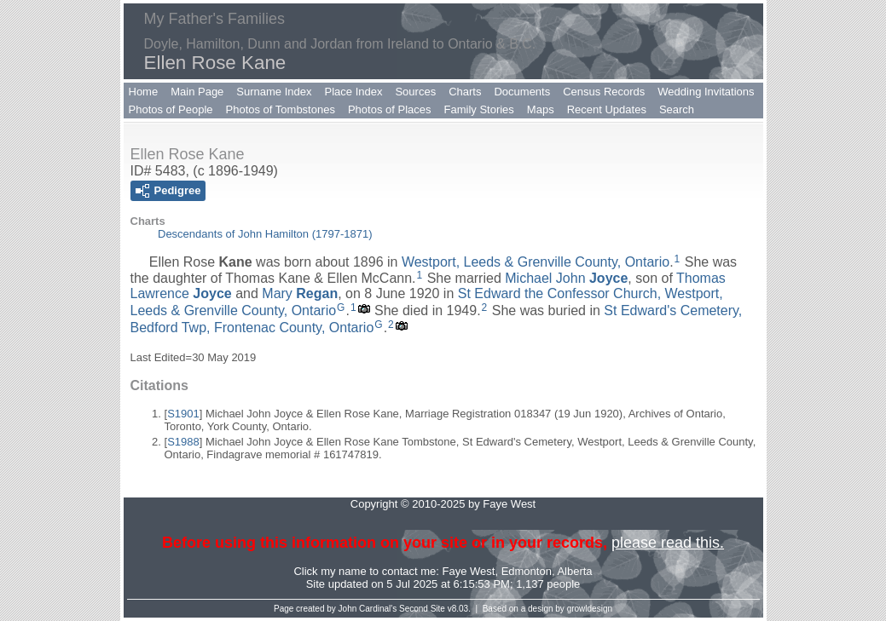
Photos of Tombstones (280, 109)
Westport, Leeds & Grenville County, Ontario (535, 262)
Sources (415, 91)
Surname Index (273, 91)
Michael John (566, 278)
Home (144, 91)
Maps (540, 109)
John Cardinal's (368, 608)
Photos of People (171, 109)
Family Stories (479, 109)
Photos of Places (389, 109)
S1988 (183, 441)
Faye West (469, 571)
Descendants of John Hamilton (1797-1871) (265, 233)
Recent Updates (606, 109)
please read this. (667, 542)
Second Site (422, 608)
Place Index (354, 91)
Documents (522, 91)
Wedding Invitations (705, 91)
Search (676, 109)
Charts (465, 91)
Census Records (604, 91)
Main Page (197, 91)
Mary (300, 293)
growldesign (589, 608)
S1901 (183, 413)
